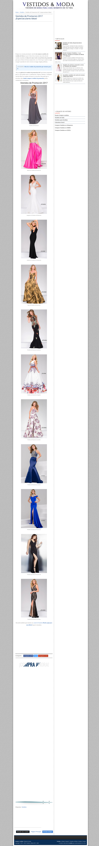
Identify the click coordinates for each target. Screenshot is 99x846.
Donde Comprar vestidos (62, 115)
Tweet (35, 656)
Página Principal (36, 831)
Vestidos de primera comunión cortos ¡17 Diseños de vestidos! (73, 65)
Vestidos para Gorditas (61, 120)
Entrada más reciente (23, 831)
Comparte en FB (28, 656)
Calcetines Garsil (59, 122)
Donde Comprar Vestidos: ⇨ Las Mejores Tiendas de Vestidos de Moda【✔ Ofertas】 (73, 54)
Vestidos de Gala (59, 117)
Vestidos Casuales (82, 841)
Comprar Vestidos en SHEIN (63, 128)
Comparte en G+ (43, 656)
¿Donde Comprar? (65, 841)
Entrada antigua (47, 831)
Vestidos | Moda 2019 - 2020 (32, 843)
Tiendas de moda (27, 841)
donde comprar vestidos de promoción (33, 78)
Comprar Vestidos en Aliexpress (64, 125)
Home (17, 12)
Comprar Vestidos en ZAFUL (63, 130)
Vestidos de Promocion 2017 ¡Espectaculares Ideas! (29, 17)
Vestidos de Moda (74, 841)
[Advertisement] (34, 37)
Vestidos (22, 12)
